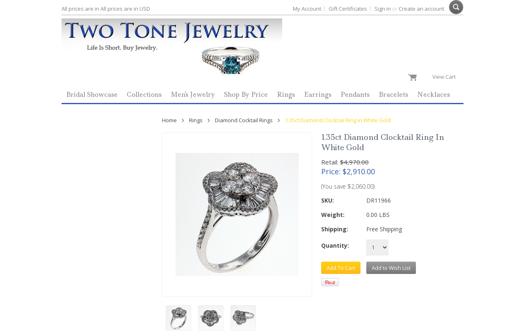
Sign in (382, 8)
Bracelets (393, 94)
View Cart (445, 77)
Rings (286, 94)
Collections (144, 94)
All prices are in (125, 8)
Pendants (355, 94)
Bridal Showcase (92, 94)
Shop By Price (246, 94)
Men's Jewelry (193, 94)
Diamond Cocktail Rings (244, 120)
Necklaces (433, 94)
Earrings (317, 94)
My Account (307, 8)
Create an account (421, 8)
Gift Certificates (348, 8)
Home (169, 120)
